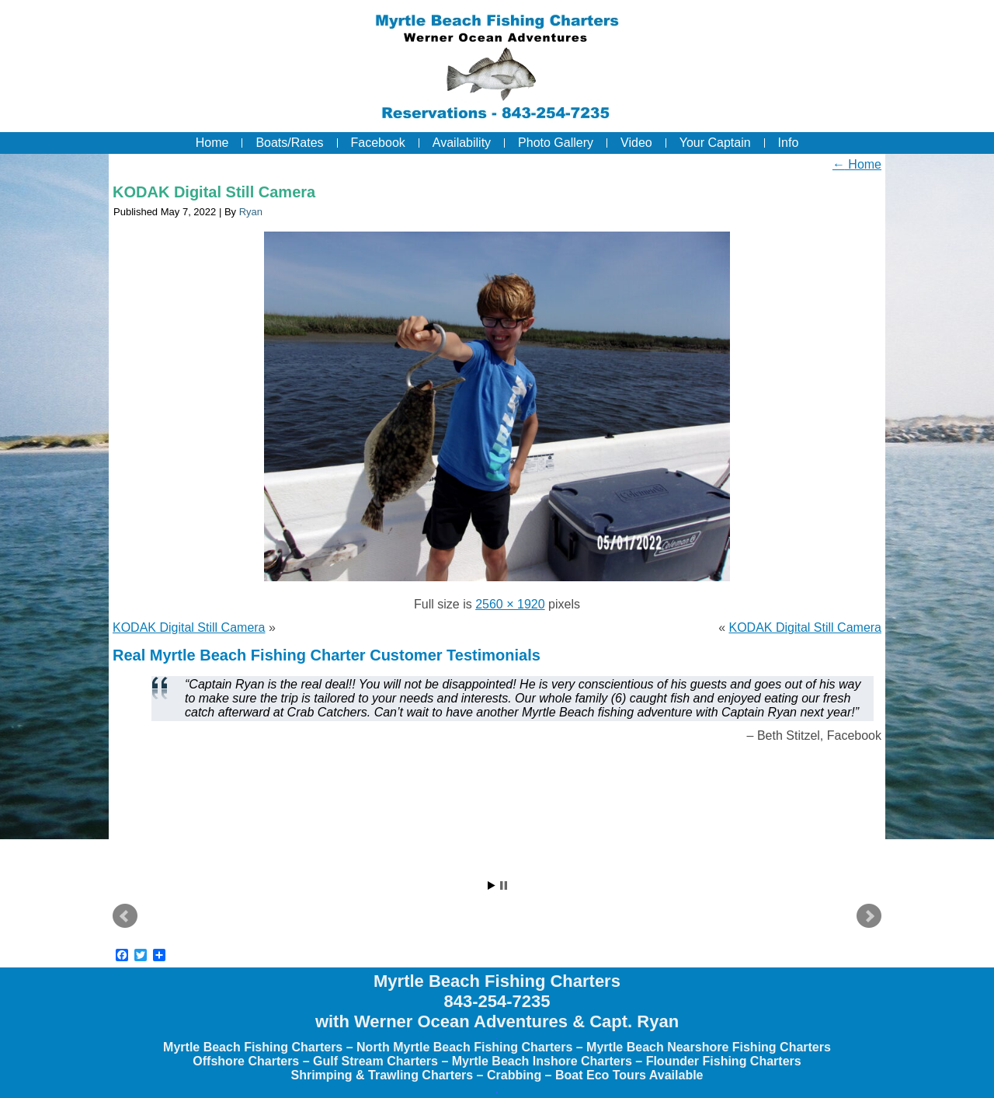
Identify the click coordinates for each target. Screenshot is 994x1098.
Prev (125, 916)
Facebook (378, 142)
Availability (462, 142)
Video (636, 142)
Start (491, 885)
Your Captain (715, 142)
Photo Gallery (555, 142)
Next (869, 916)
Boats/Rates (289, 142)
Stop (503, 885)
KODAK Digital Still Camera (214, 191)
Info (788, 142)
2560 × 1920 (509, 604)
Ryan (250, 212)
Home (212, 142)
